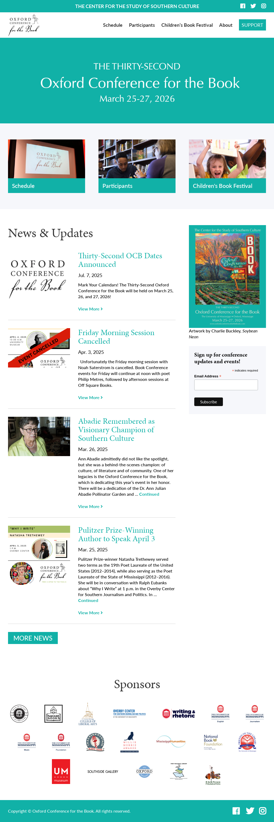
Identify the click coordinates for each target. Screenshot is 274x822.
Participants (142, 25)
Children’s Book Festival (187, 25)
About (226, 25)
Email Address (207, 376)
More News (32, 637)
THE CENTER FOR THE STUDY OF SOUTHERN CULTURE (137, 6)
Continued (149, 494)
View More (90, 309)
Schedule (113, 25)
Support (252, 25)
